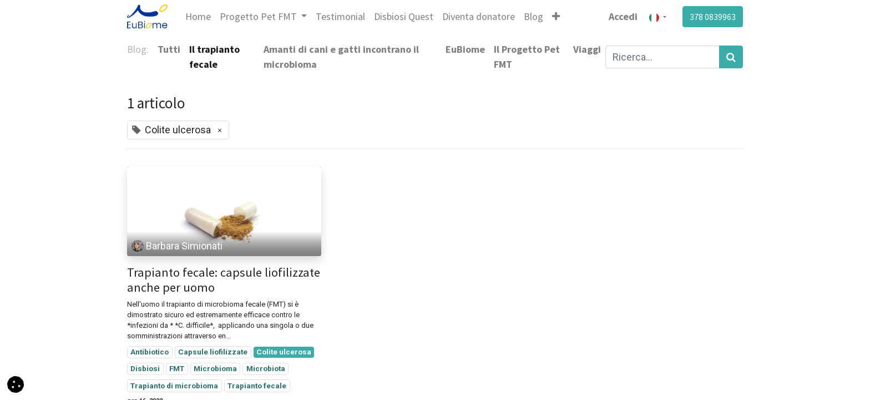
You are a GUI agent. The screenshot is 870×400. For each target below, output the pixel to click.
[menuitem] (198, 16)
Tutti (169, 49)
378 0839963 (713, 16)
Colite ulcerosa (283, 351)
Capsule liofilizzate (212, 351)
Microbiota (265, 368)
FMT (176, 368)
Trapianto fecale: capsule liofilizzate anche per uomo (223, 280)
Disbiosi (145, 368)
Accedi (623, 16)
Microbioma (215, 368)
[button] (556, 16)
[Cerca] (731, 57)
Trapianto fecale (256, 385)
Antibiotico (149, 351)
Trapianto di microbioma (174, 385)
